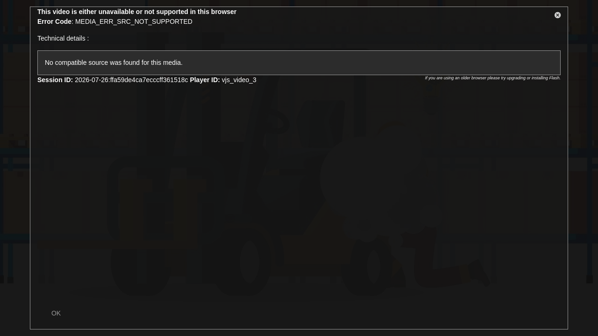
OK (56, 313)
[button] (558, 17)
